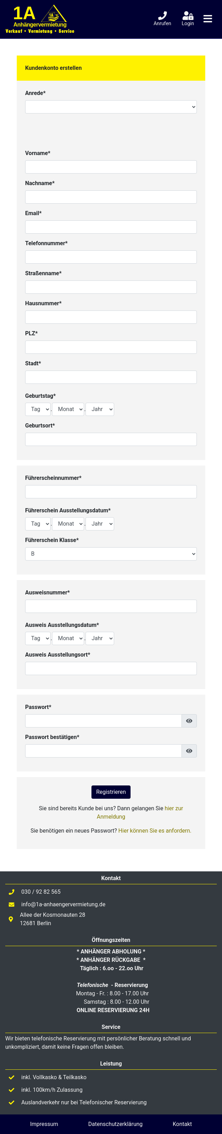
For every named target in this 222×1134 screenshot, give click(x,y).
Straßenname (42, 273)
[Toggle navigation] (207, 19)
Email (32, 213)
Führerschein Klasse (50, 540)
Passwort (37, 707)
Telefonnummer (45, 243)
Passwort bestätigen (51, 737)
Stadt (31, 363)
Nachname (38, 183)
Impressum (44, 1124)
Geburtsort (38, 425)
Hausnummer (42, 303)
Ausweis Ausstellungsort (56, 654)
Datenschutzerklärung (115, 1124)
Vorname (36, 153)
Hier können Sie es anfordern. (154, 830)
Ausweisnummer (46, 592)
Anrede (34, 93)
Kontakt (182, 1124)
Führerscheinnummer (52, 478)
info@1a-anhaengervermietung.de (63, 904)
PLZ (30, 333)
